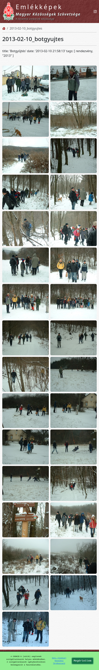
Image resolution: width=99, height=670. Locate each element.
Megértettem (82, 661)
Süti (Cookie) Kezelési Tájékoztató (59, 661)
